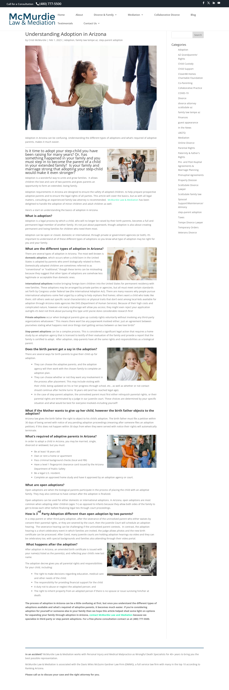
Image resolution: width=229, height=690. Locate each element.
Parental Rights (186, 147)
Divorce (182, 98)
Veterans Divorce (187, 232)
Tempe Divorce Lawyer (190, 222)
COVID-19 (183, 93)
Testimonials (65, 23)
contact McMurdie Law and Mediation (111, 614)
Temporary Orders (188, 227)
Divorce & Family (104, 15)
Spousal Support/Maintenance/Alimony (190, 203)
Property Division (187, 180)
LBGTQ (182, 132)
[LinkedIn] (213, 4)
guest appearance (188, 122)
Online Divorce (186, 142)
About (79, 15)
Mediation (134, 15)
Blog (193, 15)
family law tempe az (87, 40)
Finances (183, 117)
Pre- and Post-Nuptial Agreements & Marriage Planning (190, 165)
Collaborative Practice (190, 88)
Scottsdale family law (189, 194)
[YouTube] (219, 4)
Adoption (69, 40)
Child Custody (185, 63)
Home (61, 15)
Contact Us (90, 23)
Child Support (185, 68)
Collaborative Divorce (167, 15)
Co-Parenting (185, 83)
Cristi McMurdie (37, 40)
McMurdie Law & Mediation (123, 199)
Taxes (181, 217)
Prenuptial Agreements (191, 175)
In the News (184, 127)
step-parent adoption (111, 40)
